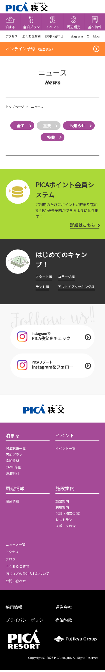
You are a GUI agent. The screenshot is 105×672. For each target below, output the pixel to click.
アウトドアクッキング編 (76, 286)
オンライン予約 (30, 50)
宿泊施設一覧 (16, 450)
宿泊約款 (63, 622)
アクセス (12, 36)
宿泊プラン (14, 456)
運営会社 (63, 610)
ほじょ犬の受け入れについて (27, 576)
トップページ (15, 107)
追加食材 (12, 462)
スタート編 (44, 277)
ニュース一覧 (15, 547)
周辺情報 (15, 491)
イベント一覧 (65, 450)
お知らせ (78, 126)
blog (95, 36)
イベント (64, 438)
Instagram (74, 36)
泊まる (13, 438)
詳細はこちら (82, 226)
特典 (51, 138)
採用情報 (14, 610)
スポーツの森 (65, 528)
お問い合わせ (54, 36)
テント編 (42, 286)
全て (20, 126)
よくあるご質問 (17, 569)
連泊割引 (12, 475)
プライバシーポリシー (27, 622)
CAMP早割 (13, 469)
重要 (47, 126)
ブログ (11, 561)
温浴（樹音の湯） (68, 516)
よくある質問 (31, 36)
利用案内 (62, 509)
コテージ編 (66, 277)
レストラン (63, 522)
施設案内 (64, 491)
